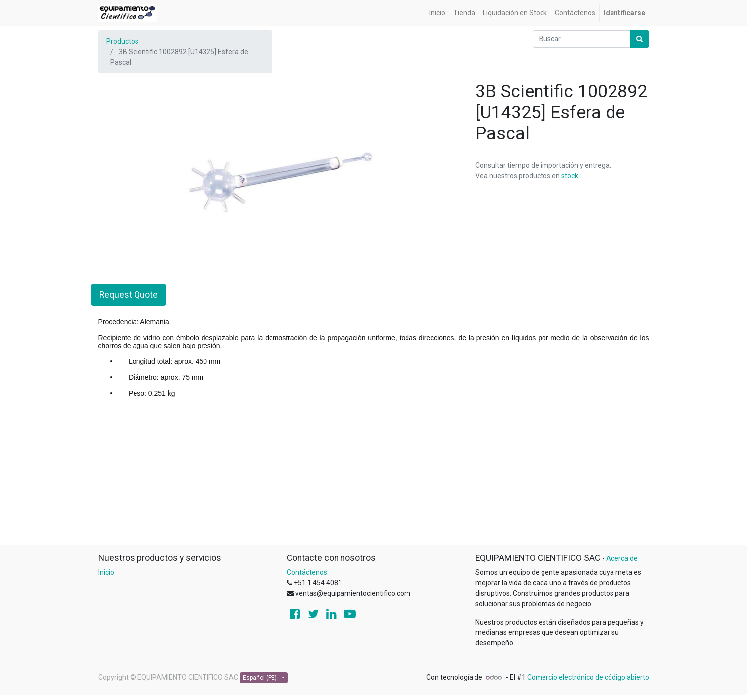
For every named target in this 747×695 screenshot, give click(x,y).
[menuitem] (437, 13)
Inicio (106, 572)
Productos (122, 41)
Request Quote (128, 295)
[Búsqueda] (639, 39)
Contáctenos (307, 572)
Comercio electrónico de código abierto (588, 677)
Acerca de (622, 558)
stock (569, 176)
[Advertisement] (374, 474)
